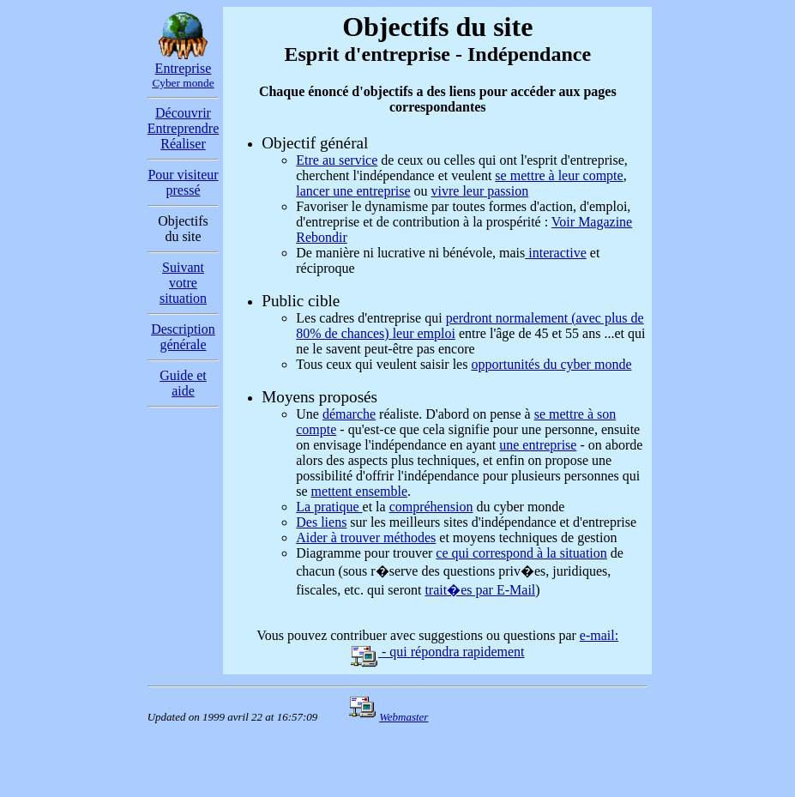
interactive (556, 252)
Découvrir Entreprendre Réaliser (184, 128)
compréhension (431, 506)
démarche (349, 414)
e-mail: (599, 635)
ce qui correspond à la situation (521, 553)
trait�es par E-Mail (480, 590)
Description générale (183, 337)
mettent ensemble (359, 491)
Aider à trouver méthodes (366, 537)
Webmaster (403, 716)
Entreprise (183, 75)
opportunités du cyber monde (551, 364)
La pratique (329, 506)
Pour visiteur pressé (183, 182)
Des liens (321, 522)
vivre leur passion (480, 191)
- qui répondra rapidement (438, 651)
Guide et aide (183, 383)
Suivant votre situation (183, 282)
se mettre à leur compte (559, 175)
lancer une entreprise (353, 191)
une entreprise (537, 445)
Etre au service (336, 160)
